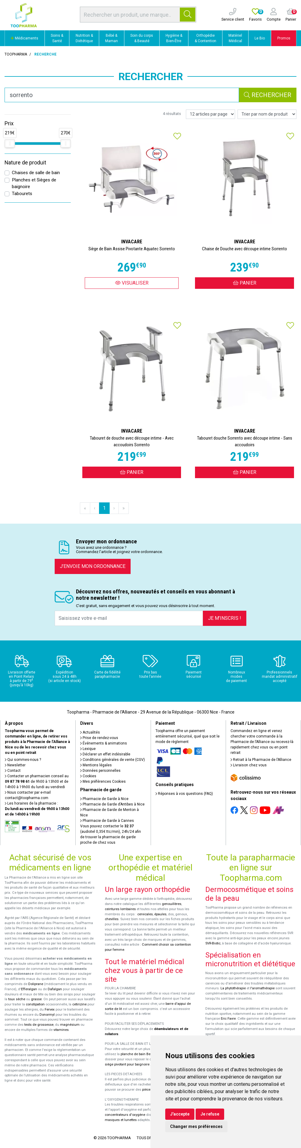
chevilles (111, 919)
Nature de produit (25, 163)
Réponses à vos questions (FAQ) (184, 794)
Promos (283, 38)
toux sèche (16, 999)
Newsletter (15, 765)
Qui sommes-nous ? (23, 760)
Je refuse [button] (209, 1114)
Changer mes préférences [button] (196, 1126)
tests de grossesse (38, 1025)
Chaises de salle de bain (36, 172)
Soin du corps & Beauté (141, 38)
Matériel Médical (235, 38)
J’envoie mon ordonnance (92, 566)
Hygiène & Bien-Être (174, 38)
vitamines (61, 1030)
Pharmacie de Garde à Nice (104, 799)
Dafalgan (55, 989)
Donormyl (47, 1015)
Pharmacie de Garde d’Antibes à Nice (112, 804)
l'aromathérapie (262, 988)
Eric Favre (228, 1019)
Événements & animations (103, 743)
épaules (160, 914)
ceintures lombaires (120, 909)
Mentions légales (96, 765)
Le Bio (260, 38)
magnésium (70, 1025)
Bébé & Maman (111, 38)
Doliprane (35, 984)
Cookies (88, 776)
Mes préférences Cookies (103, 781)
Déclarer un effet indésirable (105, 754)
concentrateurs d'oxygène (125, 1115)
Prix (9, 123)
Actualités (90, 732)
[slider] (10, 143)
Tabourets (22, 193)
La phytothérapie (233, 988)
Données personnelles (100, 770)
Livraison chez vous (249, 765)
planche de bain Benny (138, 1054)
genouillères (171, 904)
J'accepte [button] (180, 1114)
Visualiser (132, 283)
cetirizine (79, 1004)
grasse (36, 999)
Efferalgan (29, 989)
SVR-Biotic (213, 943)
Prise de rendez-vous (99, 738)
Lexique (88, 749)
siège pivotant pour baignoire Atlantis (133, 1064)
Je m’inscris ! (224, 618)
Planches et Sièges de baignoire (34, 183)
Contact (13, 770)
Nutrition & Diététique (84, 38)
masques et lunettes (121, 1120)
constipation (35, 1004)
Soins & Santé (57, 38)
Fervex (50, 1009)
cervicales (145, 914)
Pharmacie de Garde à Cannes (107, 821)
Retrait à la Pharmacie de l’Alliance (261, 760)
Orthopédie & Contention (205, 38)
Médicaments (24, 38)
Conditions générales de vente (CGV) (112, 760)
